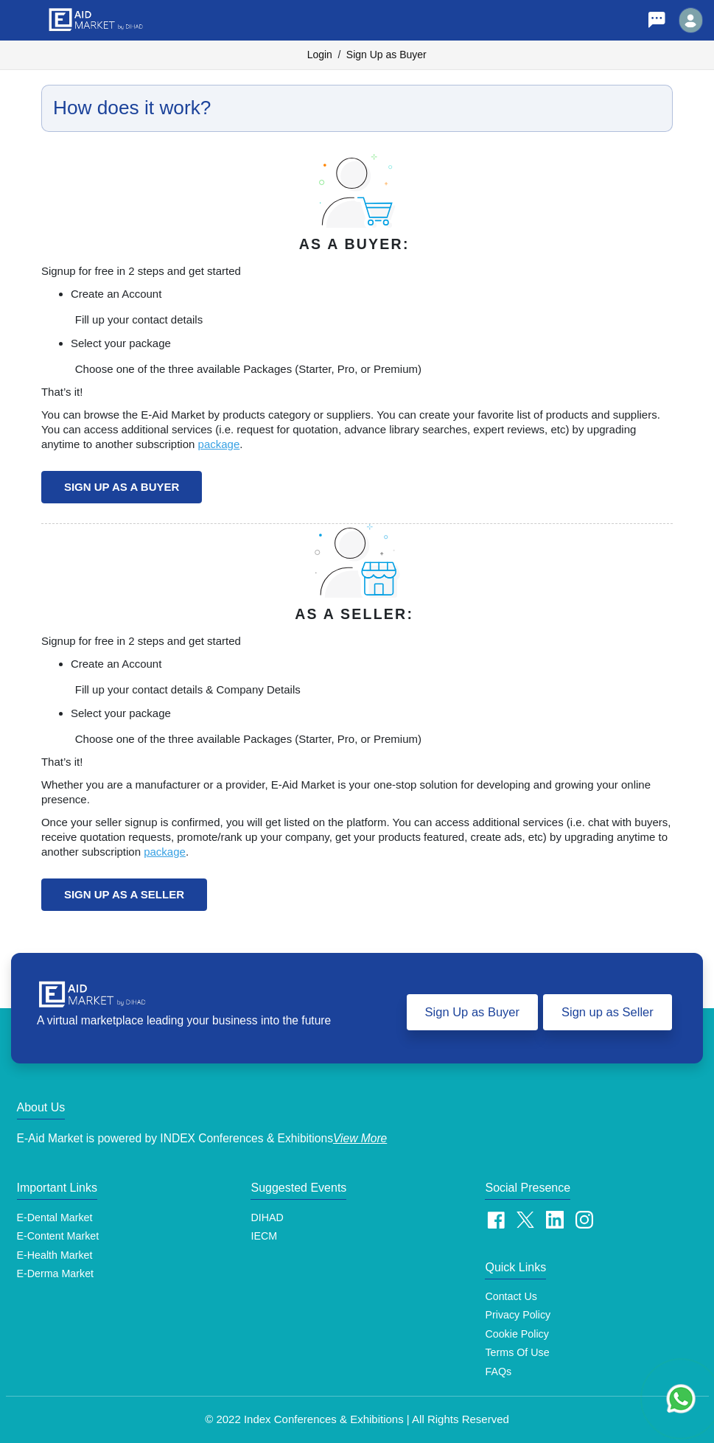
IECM (264, 1236)
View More (360, 1138)
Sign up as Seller (607, 1012)
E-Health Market (55, 1255)
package (219, 444)
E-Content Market (58, 1236)
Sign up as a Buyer (121, 487)
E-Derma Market (55, 1273)
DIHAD (267, 1217)
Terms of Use (517, 1352)
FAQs (498, 1371)
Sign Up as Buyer (386, 54)
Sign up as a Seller (124, 894)
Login (319, 54)
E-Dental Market (55, 1217)
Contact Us (511, 1296)
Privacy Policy (517, 1315)
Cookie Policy (516, 1334)
